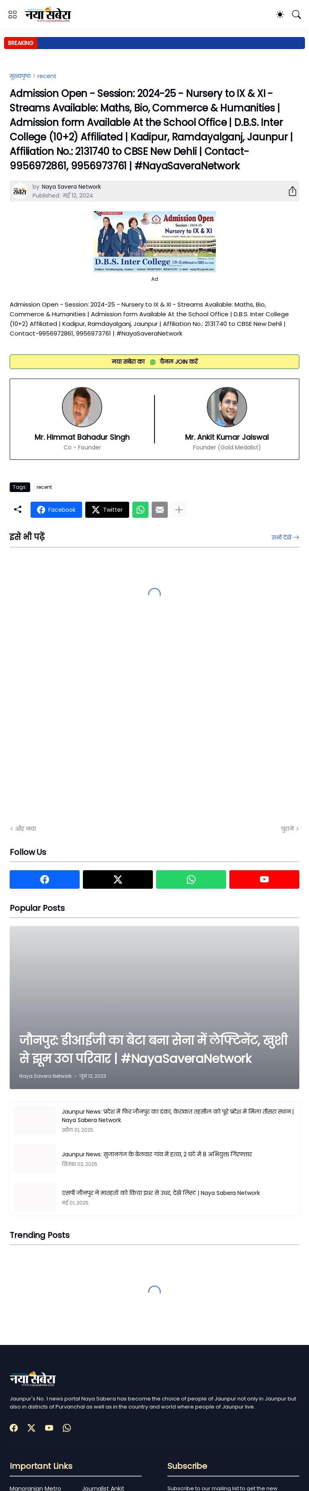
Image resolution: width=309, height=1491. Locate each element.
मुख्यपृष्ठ (20, 76)
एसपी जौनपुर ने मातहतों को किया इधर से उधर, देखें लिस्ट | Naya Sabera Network (161, 1193)
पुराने (287, 829)
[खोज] (296, 14)
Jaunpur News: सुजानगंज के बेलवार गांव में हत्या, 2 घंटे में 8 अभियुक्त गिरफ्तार (157, 1154)
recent (46, 76)
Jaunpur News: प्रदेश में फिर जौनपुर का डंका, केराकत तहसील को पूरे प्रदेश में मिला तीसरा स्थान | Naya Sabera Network (178, 1116)
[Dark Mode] (280, 14)
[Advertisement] (90, 727)
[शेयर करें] (289, 191)
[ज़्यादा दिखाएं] (179, 510)
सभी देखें (281, 537)
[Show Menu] (12, 14)
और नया (25, 829)
